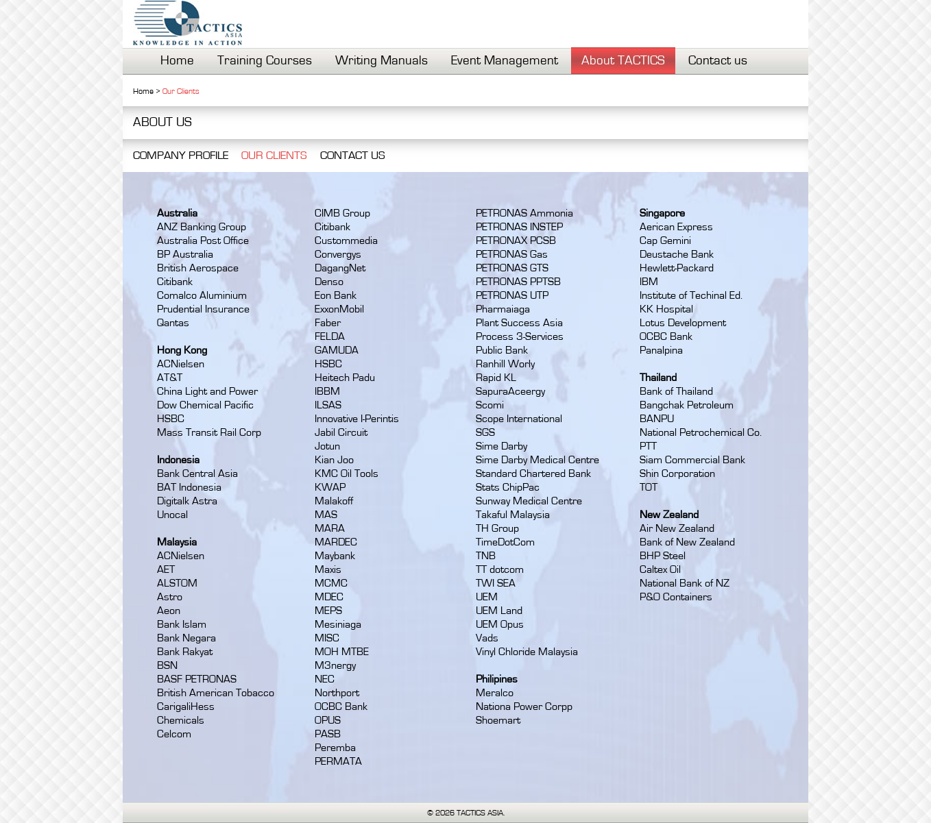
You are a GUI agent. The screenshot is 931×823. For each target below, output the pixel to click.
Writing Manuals (381, 60)
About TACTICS (623, 60)
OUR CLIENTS (274, 155)
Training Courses (264, 60)
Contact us (717, 60)
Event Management (504, 60)
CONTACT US (352, 155)
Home (177, 60)
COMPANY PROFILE (180, 155)
